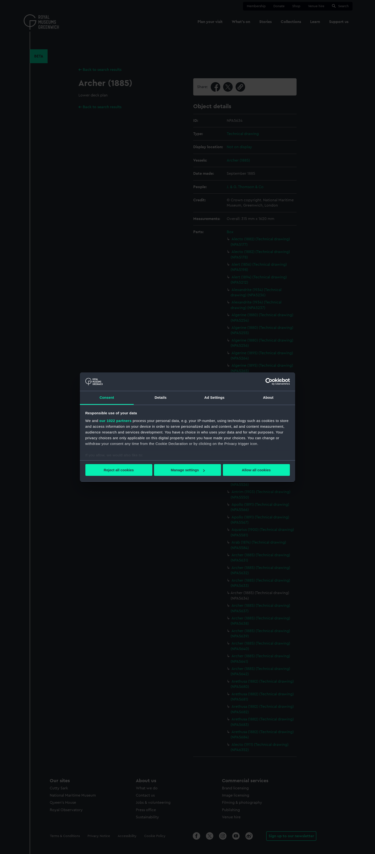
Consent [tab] (106, 397)
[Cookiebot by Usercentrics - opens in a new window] (269, 381)
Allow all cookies (256, 470)
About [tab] (268, 397)
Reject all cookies (119, 470)
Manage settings (188, 470)
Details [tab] (161, 397)
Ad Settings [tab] (214, 397)
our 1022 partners (115, 421)
